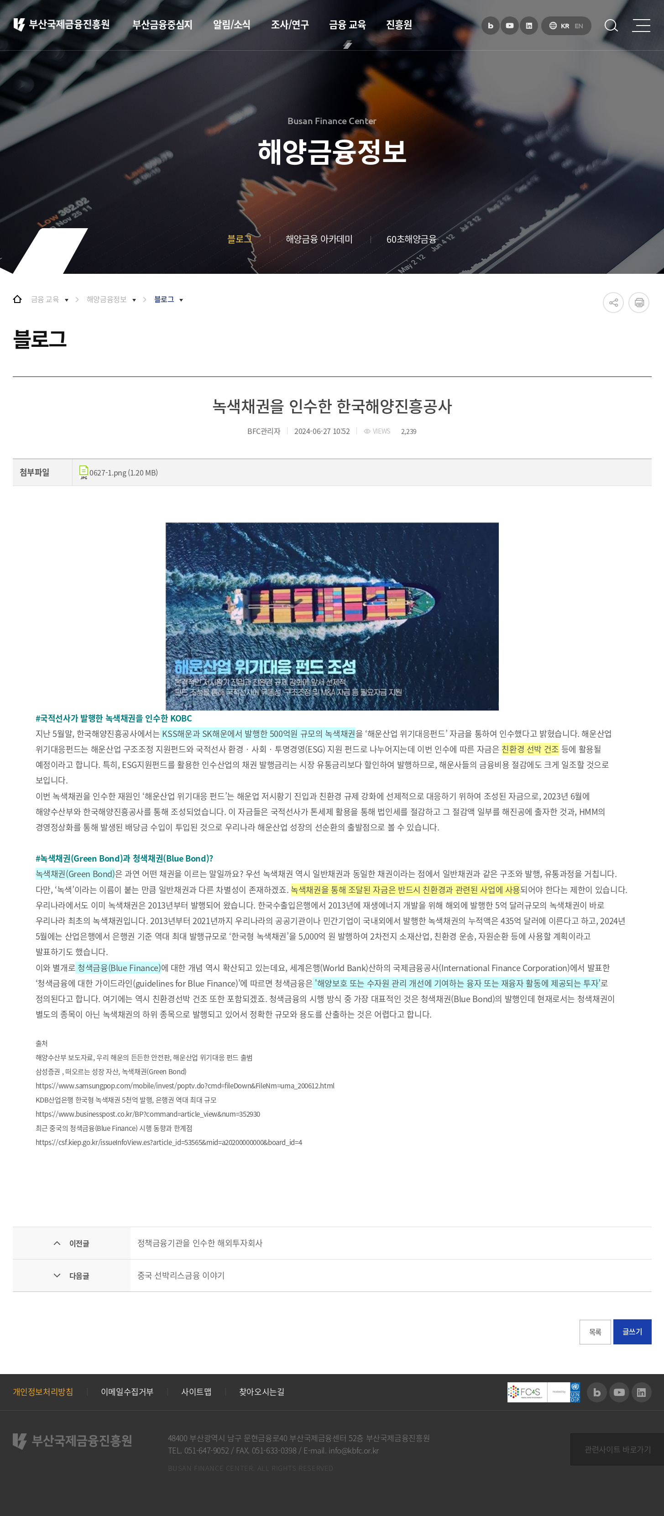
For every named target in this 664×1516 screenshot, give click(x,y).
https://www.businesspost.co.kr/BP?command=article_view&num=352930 (148, 1114)
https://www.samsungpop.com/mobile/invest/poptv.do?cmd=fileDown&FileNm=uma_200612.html (185, 1086)
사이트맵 (196, 1392)
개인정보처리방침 (43, 1392)
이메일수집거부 (127, 1392)
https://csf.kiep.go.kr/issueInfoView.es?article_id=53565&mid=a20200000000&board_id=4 (169, 1142)
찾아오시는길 (262, 1392)
